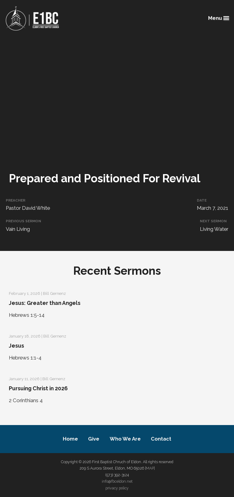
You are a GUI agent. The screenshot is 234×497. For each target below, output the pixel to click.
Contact (161, 439)
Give (93, 439)
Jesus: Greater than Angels (44, 303)
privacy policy (117, 488)
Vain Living (18, 229)
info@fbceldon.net (117, 481)
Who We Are (125, 439)
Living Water (214, 229)
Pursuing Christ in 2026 (38, 388)
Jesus (16, 345)
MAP (150, 468)
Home (70, 439)
